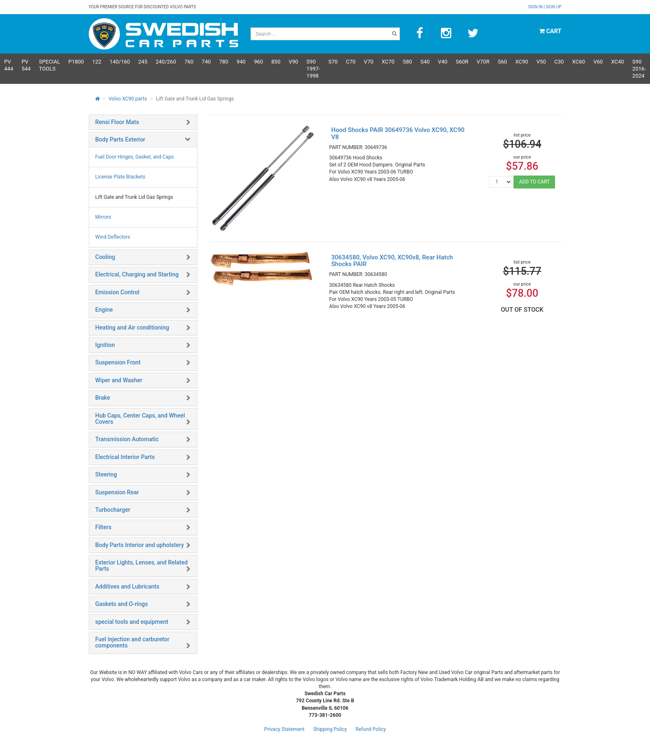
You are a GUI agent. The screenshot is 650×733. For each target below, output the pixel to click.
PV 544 (26, 65)
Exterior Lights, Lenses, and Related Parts (141, 565)
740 (206, 62)
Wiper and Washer (118, 380)
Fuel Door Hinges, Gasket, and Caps (134, 157)
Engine (104, 309)
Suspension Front (118, 362)
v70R (483, 62)
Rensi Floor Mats (117, 122)
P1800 (76, 62)
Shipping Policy (330, 729)
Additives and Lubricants (127, 586)
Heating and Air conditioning (132, 327)
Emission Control (117, 292)
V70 (368, 62)
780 (223, 62)
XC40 (617, 62)
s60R (462, 62)
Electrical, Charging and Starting (137, 274)
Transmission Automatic (127, 439)
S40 (424, 62)
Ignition (105, 345)
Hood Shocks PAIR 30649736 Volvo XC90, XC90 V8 (397, 133)
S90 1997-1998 (313, 69)
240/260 (166, 62)
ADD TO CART (534, 182)
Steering (106, 474)
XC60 (578, 62)
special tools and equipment (131, 621)
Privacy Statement (284, 729)
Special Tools (49, 65)
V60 (598, 62)
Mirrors (103, 217)
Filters (103, 527)
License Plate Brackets (120, 177)
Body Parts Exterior (120, 139)
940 (241, 62)
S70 (333, 62)
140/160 (120, 62)
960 (258, 62)
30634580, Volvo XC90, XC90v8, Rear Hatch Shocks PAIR (392, 261)
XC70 (388, 62)
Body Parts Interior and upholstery (139, 545)
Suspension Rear (117, 492)
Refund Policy (370, 729)
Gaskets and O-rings (121, 604)
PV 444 (8, 65)
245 (142, 62)
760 (188, 62)
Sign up (554, 7)
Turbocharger (112, 509)
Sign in (535, 7)
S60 (502, 62)
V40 (443, 62)
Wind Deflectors (113, 237)
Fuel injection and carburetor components (132, 642)
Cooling (105, 257)
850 (275, 62)
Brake (102, 397)
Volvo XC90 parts (128, 99)
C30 (559, 62)
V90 (293, 62)
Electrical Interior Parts (125, 457)
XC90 (521, 62)
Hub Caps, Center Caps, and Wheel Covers (140, 418)
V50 (541, 62)
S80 (407, 62)
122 (96, 62)
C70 (350, 62)
